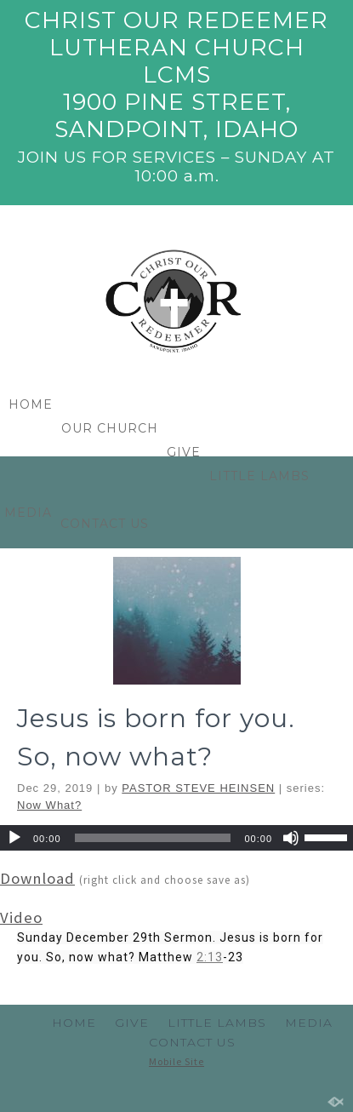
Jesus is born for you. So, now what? (156, 829)
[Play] (14, 929)
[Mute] (290, 929)
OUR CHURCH (109, 428)
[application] (176, 930)
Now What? (49, 897)
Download (37, 970)
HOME (31, 404)
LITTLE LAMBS (259, 476)
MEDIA (309, 1022)
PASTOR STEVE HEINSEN (198, 880)
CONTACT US (104, 523)
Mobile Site (176, 1061)
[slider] (153, 930)
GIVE (184, 452)
